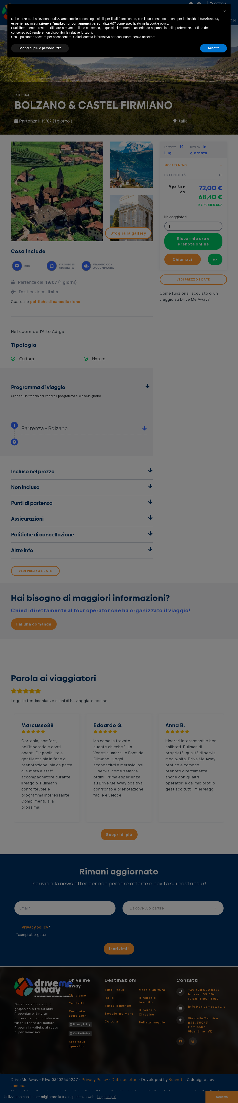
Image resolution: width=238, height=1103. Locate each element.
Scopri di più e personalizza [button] (40, 48)
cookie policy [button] (159, 23)
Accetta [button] (213, 48)
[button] (224, 11)
